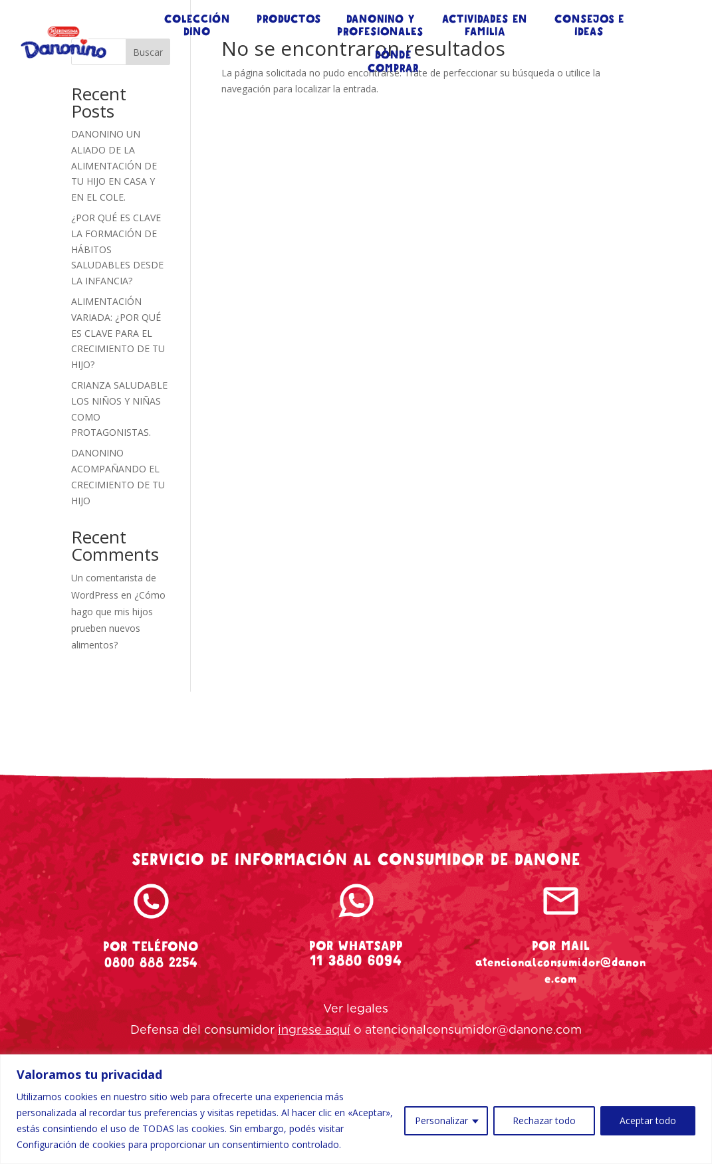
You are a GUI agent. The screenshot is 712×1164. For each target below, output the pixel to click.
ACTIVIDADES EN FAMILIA (484, 26)
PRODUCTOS (289, 20)
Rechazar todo (544, 1120)
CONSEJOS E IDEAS (589, 26)
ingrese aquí (314, 1030)
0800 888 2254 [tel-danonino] (150, 962)
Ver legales (355, 1009)
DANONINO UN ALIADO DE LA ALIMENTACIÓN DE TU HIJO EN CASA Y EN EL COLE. (114, 165)
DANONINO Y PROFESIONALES (380, 26)
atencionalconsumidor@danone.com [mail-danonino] (560, 970)
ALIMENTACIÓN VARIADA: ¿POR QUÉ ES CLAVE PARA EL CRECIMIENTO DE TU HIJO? (118, 333)
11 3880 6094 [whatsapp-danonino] (356, 961)
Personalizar (441, 1120)
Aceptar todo (648, 1120)
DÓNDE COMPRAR (393, 61)
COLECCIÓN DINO (197, 26)
